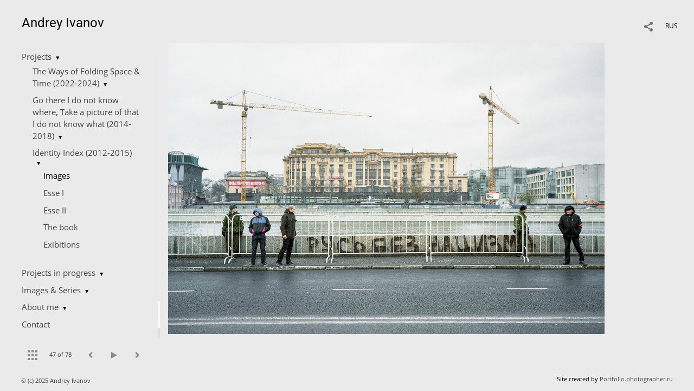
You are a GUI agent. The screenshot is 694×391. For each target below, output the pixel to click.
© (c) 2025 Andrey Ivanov (56, 380)
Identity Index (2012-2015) (82, 152)
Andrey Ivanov (63, 22)
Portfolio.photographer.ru (636, 379)
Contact (36, 324)
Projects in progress (58, 272)
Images (56, 175)
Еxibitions (61, 244)
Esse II (54, 210)
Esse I (53, 192)
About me (40, 306)
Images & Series (51, 290)
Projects (37, 56)
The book (60, 227)
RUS (671, 25)
